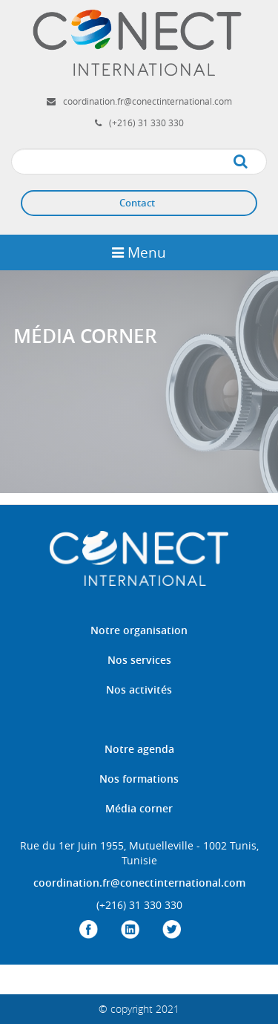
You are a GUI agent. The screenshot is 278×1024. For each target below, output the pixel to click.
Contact (137, 202)
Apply (255, 162)
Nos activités (139, 689)
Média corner (139, 808)
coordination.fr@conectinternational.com (147, 101)
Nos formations (139, 779)
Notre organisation (139, 630)
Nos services (139, 660)
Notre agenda (139, 749)
